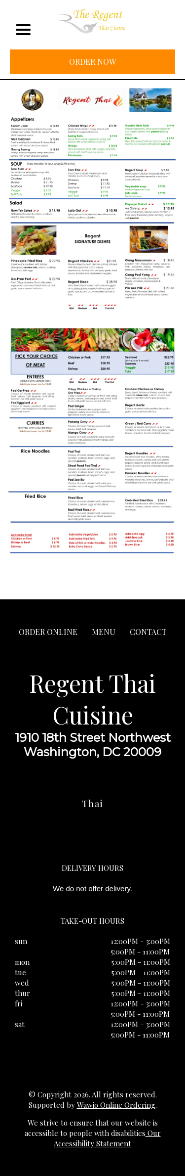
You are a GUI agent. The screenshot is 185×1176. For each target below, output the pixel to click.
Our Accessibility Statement (107, 1138)
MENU (103, 632)
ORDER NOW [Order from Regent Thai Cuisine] (92, 61)
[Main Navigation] (23, 29)
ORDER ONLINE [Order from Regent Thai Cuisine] (48, 632)
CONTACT (148, 632)
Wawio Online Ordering (116, 1105)
